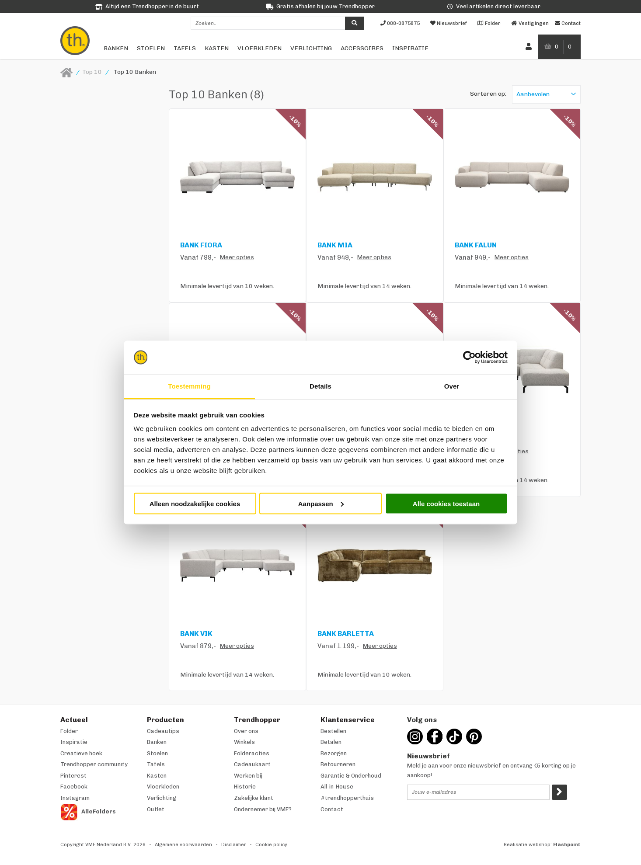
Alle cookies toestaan (446, 503)
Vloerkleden (259, 48)
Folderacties (251, 753)
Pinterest (73, 775)
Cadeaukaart (252, 764)
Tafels (185, 48)
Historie (245, 786)
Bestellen (333, 731)
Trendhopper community (94, 764)
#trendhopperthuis (347, 798)
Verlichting (311, 48)
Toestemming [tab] (189, 386)
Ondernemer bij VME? (263, 809)
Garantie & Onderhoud (350, 775)
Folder (69, 731)
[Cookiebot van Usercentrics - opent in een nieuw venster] (469, 357)
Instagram (75, 798)
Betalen (330, 742)
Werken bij (248, 775)
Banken (116, 48)
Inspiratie (410, 48)
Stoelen (151, 48)
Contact (331, 809)
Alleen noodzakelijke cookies (195, 503)
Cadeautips (163, 731)
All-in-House (336, 786)
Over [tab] (452, 386)
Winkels (244, 742)
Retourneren (337, 764)
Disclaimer (233, 845)
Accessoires (362, 48)
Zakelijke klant (253, 798)
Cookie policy (271, 845)
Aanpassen (321, 503)
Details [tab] (320, 386)
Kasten (217, 48)
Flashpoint (567, 845)
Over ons (246, 731)
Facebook (73, 786)
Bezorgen (333, 753)
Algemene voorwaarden (183, 845)
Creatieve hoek (81, 753)
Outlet (155, 809)
